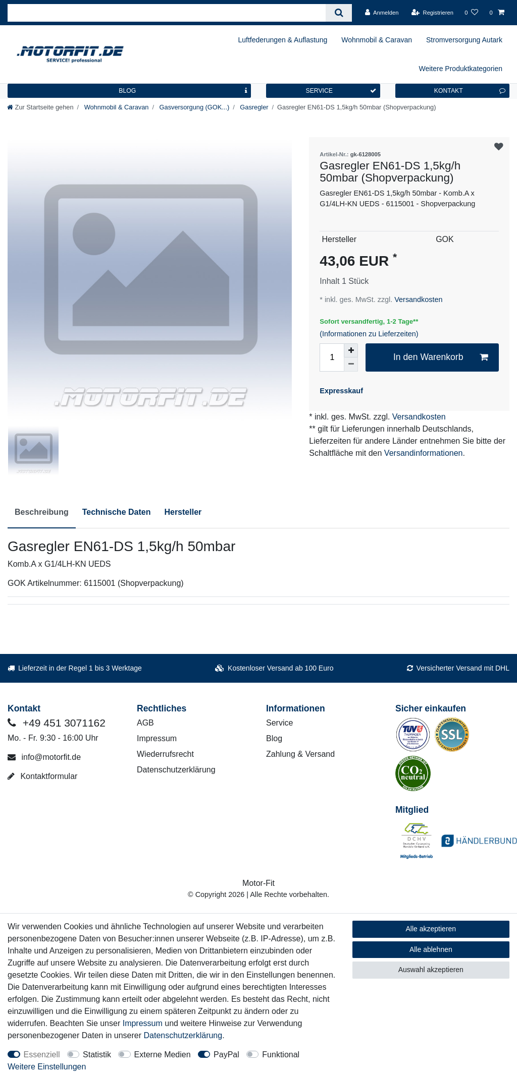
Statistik (97, 1054)
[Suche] (338, 13)
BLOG (183, 90)
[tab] (42, 512)
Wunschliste (498, 147)
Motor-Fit (258, 883)
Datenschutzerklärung (176, 769)
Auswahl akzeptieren (430, 970)
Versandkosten (417, 299)
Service (279, 722)
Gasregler (253, 107)
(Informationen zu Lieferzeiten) (369, 334)
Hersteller (182, 512)
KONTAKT (469, 90)
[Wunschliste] (471, 12)
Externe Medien (162, 1054)
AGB (145, 722)
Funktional (280, 1054)
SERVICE (340, 90)
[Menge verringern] (351, 364)
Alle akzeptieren (431, 929)
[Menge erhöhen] (351, 350)
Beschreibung (42, 512)
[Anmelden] (381, 12)
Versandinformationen (423, 453)
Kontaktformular (42, 776)
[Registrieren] (432, 12)
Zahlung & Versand (300, 754)
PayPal (226, 1054)
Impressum (157, 738)
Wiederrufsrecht (165, 754)
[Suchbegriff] (167, 13)
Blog (274, 738)
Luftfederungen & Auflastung (283, 40)
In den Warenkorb (440, 357)
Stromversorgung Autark (464, 40)
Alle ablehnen (430, 949)
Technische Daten (116, 512)
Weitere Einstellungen (47, 1066)
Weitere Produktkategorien (461, 69)
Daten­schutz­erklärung (183, 1035)
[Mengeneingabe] (332, 357)
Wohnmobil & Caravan (376, 40)
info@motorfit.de (44, 757)
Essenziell (42, 1054)
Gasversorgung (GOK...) (193, 107)
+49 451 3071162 (57, 723)
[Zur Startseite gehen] (40, 107)
